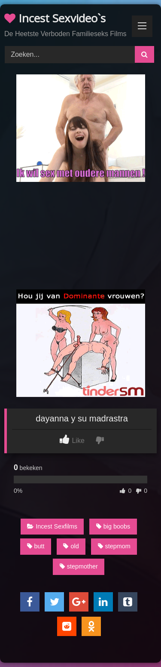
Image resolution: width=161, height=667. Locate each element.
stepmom (114, 546)
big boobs (113, 526)
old (71, 546)
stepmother (79, 566)
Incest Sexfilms (52, 526)
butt (36, 546)
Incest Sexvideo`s (55, 18)
